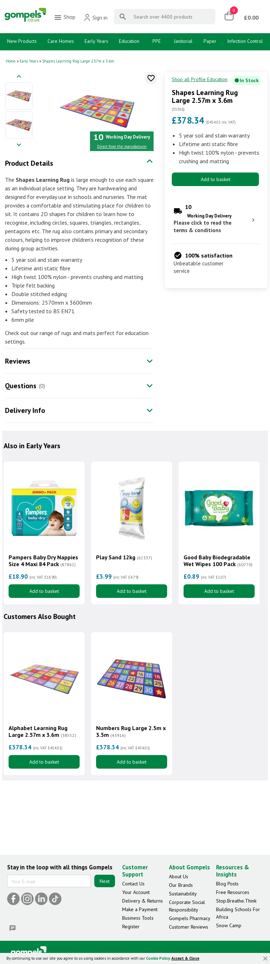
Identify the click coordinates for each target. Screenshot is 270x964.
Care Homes (61, 41)
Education (129, 41)
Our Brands (181, 885)
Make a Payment (140, 909)
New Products (22, 41)
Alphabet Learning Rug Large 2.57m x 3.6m (42, 731)
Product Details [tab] (29, 163)
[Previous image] (19, 77)
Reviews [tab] (17, 361)
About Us (178, 876)
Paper (210, 41)
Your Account (136, 892)
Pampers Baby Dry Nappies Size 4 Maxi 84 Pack (43, 561)
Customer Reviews (188, 927)
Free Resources (232, 892)
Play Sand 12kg (124, 557)
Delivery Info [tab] (25, 410)
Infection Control (245, 41)
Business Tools (138, 918)
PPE (156, 41)
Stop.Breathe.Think (236, 901)
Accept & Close (185, 958)
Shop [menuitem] (64, 17)
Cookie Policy (158, 958)
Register (131, 926)
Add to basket (215, 179)
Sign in (96, 17)
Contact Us (133, 883)
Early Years (96, 41)
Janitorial (183, 41)
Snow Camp (228, 925)
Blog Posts (227, 883)
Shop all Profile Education (200, 79)
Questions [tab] (20, 385)
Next (105, 881)
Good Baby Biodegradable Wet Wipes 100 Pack (218, 561)
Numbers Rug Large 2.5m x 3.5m (131, 731)
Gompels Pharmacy (189, 918)
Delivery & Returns (142, 901)
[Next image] (19, 145)
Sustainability (183, 893)
